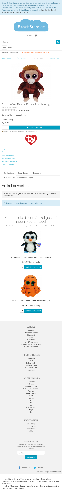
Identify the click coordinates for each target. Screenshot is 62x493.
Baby (31, 431)
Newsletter (31, 370)
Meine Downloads (31, 347)
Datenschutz (31, 363)
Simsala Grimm (18, 488)
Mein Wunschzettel (31, 342)
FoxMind (31, 391)
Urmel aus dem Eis (51, 486)
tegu (31, 410)
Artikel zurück (22, 58)
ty (31, 412)
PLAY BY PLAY (31, 407)
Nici (31, 405)
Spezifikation (23, 173)
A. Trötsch (31, 384)
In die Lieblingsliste (8, 155)
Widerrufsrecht (31, 368)
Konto (31, 337)
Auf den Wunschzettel (9, 161)
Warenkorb (31, 335)
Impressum (31, 358)
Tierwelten (31, 428)
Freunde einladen (31, 333)
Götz (31, 396)
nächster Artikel (55, 58)
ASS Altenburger (31, 386)
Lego (31, 400)
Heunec (31, 398)
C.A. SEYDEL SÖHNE (31, 389)
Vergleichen (6, 149)
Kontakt (31, 330)
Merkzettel (31, 340)
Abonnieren (31, 457)
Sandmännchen (37, 486)
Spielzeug (31, 424)
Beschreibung (9, 173)
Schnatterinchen (24, 486)
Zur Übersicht (8, 58)
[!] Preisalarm (36, 173)
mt (31, 403)
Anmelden (29, 35)
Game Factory (31, 393)
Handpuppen (31, 433)
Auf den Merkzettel (8, 158)
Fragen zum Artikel (8, 165)
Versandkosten (31, 365)
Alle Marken (31, 382)
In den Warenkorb (34, 127)
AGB (31, 361)
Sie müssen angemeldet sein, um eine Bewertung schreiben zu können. (30, 194)
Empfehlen (5, 152)
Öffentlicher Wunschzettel (31, 344)
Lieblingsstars (31, 426)
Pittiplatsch (14, 486)
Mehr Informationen (33, 267)
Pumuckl (5, 488)
